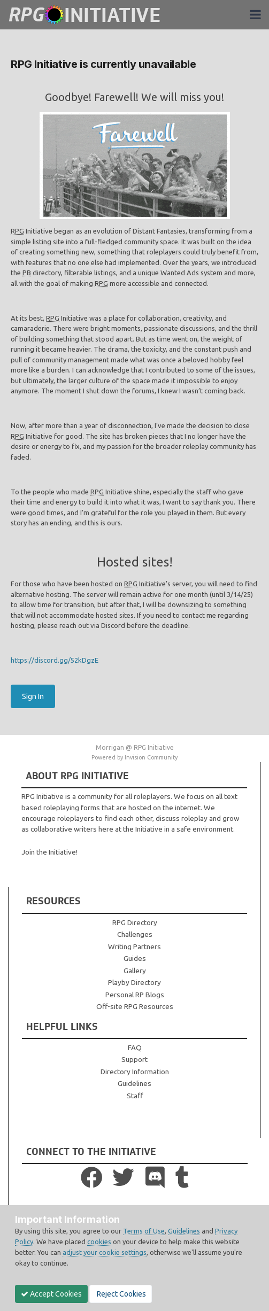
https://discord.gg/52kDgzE (54, 660)
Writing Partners (134, 946)
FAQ (135, 1047)
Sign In (33, 696)
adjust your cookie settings (105, 1252)
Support (134, 1059)
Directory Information (135, 1071)
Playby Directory (134, 982)
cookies (99, 1241)
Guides (135, 958)
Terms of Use (144, 1231)
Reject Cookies (120, 1294)
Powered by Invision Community (134, 757)
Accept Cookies (51, 1294)
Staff (135, 1095)
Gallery (135, 970)
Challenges (134, 934)
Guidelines (134, 1083)
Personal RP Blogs (134, 994)
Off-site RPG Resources (134, 1006)
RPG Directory (134, 922)
